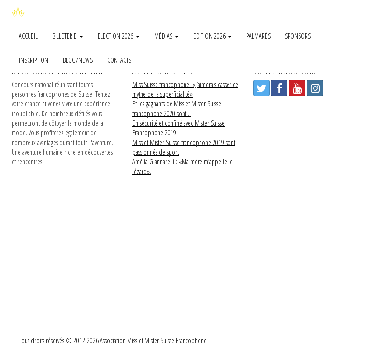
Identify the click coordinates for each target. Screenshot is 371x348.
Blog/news (78, 60)
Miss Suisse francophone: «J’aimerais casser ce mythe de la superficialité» (185, 89)
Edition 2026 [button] (212, 36)
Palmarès (258, 36)
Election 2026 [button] (119, 36)
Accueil (28, 36)
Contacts (119, 60)
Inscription (33, 60)
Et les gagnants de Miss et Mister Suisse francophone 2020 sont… (176, 108)
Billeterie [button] (67, 36)
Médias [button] (166, 36)
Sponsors (298, 36)
